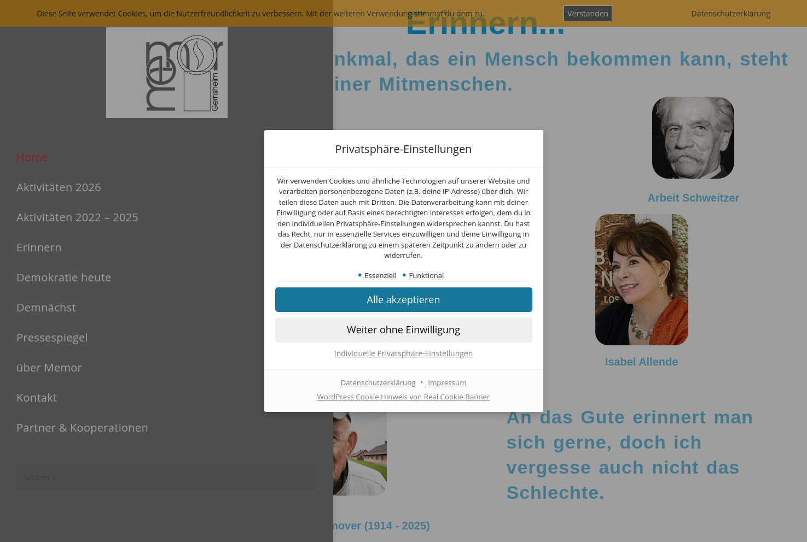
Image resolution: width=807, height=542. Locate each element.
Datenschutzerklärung (377, 383)
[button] (403, 300)
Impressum (449, 383)
